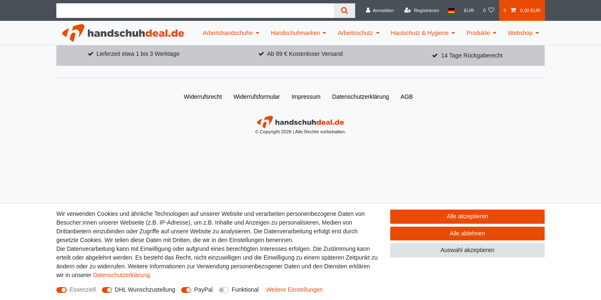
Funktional (245, 289)
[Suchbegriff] (195, 10)
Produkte (478, 33)
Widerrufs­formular (257, 96)
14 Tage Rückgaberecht (472, 55)
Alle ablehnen (467, 233)
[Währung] (468, 10)
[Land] (451, 10)
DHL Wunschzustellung (145, 289)
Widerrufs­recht (203, 96)
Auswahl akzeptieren (467, 250)
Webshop (520, 33)
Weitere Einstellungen (294, 289)
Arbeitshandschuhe (228, 33)
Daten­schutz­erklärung (360, 96)
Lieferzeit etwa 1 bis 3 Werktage (137, 53)
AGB (407, 96)
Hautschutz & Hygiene (420, 33)
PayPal (203, 289)
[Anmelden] (380, 10)
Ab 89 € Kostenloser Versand (305, 53)
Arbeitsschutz (355, 33)
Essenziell (83, 289)
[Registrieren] (422, 10)
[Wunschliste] (488, 10)
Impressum (306, 96)
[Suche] (344, 10)
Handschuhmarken (295, 33)
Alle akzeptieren (467, 216)
